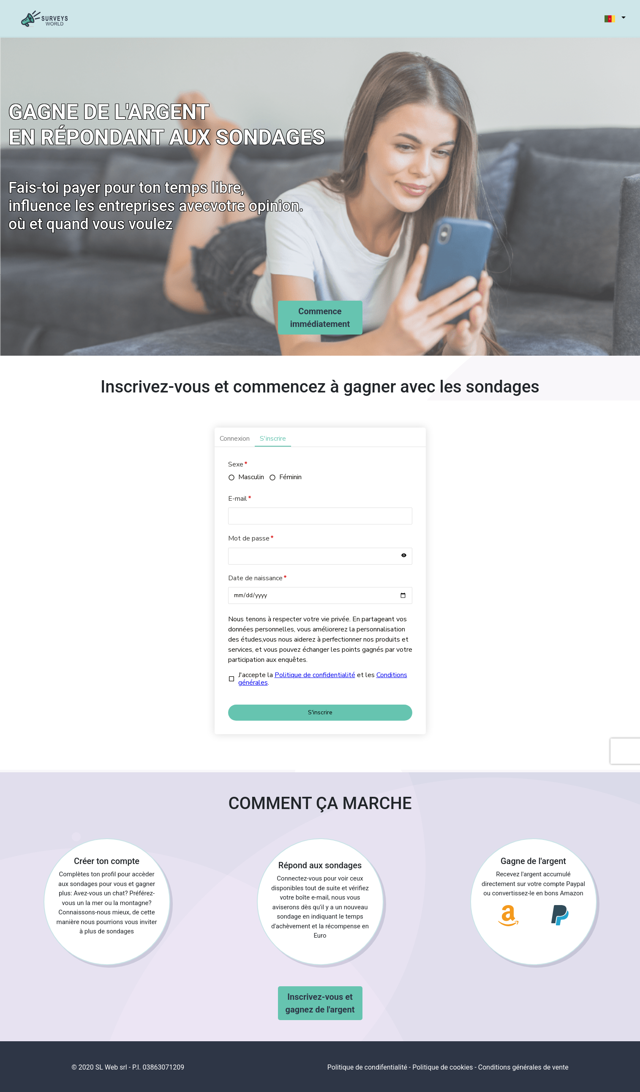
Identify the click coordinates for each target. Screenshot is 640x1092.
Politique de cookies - (444, 1067)
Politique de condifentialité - (369, 1067)
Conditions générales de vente (523, 1067)
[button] (610, 19)
